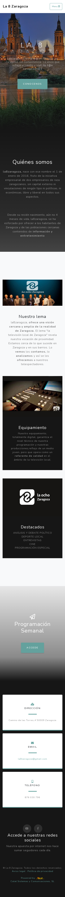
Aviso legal (18, 871)
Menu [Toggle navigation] (56, 6)
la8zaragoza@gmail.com (32, 758)
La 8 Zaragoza (15, 6)
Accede (32, 647)
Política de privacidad (40, 871)
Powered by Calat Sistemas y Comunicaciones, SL (32, 879)
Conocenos (32, 84)
